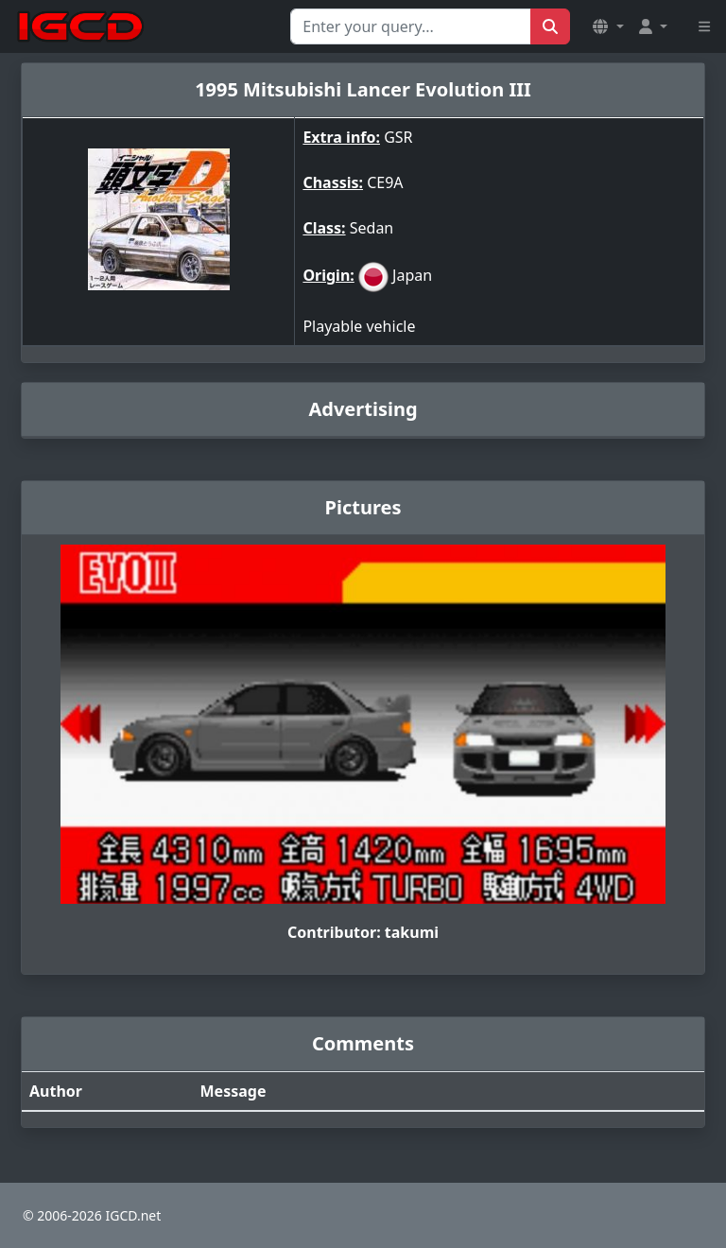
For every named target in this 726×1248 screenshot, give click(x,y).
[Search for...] (410, 26)
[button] (608, 26)
